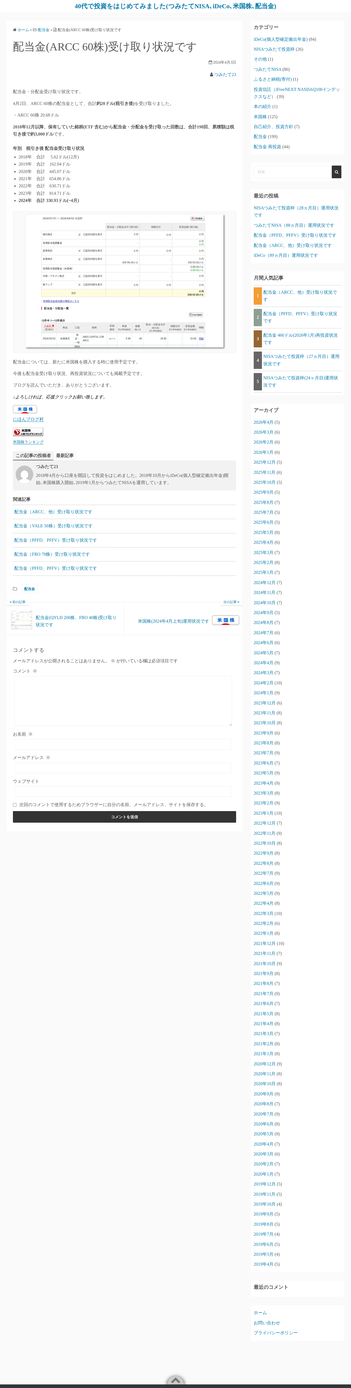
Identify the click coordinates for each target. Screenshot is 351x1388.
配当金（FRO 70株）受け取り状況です (52, 554)
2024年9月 (263, 612)
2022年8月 (263, 863)
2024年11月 (264, 592)
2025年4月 (263, 542)
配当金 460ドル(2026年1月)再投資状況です (300, 338)
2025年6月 (263, 522)
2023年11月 (264, 712)
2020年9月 (263, 1093)
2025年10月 (265, 482)
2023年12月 (265, 702)
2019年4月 (263, 1264)
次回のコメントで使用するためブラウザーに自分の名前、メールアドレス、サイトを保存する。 (113, 804)
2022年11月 (264, 833)
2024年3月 (263, 672)
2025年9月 (263, 492)
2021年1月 (263, 1053)
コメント (25, 670)
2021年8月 (263, 983)
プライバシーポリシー (276, 1332)
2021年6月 (263, 1003)
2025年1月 (263, 572)
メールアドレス (31, 757)
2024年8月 (263, 622)
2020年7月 (263, 1113)
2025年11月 (264, 472)
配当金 (29, 589)
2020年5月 (263, 1133)
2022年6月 (263, 883)
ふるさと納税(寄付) (273, 79)
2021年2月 (263, 1043)
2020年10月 (265, 1083)
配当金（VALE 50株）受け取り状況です (53, 525)
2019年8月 (263, 1224)
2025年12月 (265, 462)
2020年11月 (264, 1073)
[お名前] (123, 744)
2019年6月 (263, 1244)
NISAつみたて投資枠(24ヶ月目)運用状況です (300, 381)
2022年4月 (263, 903)
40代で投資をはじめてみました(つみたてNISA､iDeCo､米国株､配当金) (175, 6)
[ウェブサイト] (123, 791)
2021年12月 (265, 943)
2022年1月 (263, 933)
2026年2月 (263, 441)
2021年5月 (263, 1013)
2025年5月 (263, 532)
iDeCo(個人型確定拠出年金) (281, 39)
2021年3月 (263, 1033)
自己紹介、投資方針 (273, 126)
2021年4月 (263, 1023)
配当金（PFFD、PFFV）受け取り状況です (55, 540)
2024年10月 (265, 602)
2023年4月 (263, 783)
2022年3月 (263, 913)
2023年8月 (263, 742)
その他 (260, 58)
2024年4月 (263, 662)
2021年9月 (263, 973)
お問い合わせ (267, 1322)
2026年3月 (263, 432)
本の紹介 (262, 106)
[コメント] (123, 701)
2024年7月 (263, 632)
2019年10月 (265, 1203)
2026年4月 (263, 422)
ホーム (260, 1312)
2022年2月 (263, 923)
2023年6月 (263, 762)
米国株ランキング (28, 441)
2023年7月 (263, 752)
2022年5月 (263, 893)
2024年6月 (263, 642)
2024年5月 (263, 652)
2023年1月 (263, 813)
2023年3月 (263, 792)
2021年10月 (265, 963)
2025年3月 (263, 552)
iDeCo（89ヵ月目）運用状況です (286, 255)
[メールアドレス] (123, 768)
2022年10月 (265, 843)
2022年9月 (263, 852)
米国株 (260, 116)
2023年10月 (265, 722)
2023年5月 (263, 772)
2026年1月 (263, 452)
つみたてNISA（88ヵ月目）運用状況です (294, 225)
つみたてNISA (267, 69)
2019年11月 (264, 1194)
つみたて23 (225, 74)
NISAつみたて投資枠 (274, 49)
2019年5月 (263, 1254)
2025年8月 (263, 502)
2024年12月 (265, 582)
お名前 (23, 734)
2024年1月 (263, 692)
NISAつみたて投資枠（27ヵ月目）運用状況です (301, 360)
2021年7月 (263, 993)
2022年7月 (263, 873)
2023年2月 (263, 803)
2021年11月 (264, 953)
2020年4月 (263, 1143)
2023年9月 (263, 732)
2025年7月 (263, 512)
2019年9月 (263, 1214)
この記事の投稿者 (33, 455)
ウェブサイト (26, 781)
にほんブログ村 (28, 419)
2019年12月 (265, 1183)
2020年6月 (263, 1123)
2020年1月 (263, 1173)
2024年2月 (263, 682)
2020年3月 (263, 1153)
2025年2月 (263, 562)
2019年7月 (263, 1234)
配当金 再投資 (267, 146)
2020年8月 (263, 1103)
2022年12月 (265, 822)
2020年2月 (263, 1164)
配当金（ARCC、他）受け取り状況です (53, 511)
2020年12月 (265, 1063)
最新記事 (65, 455)
